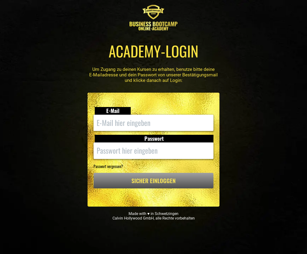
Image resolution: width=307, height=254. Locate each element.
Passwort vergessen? (108, 166)
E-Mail (112, 110)
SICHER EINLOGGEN (153, 180)
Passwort (154, 138)
